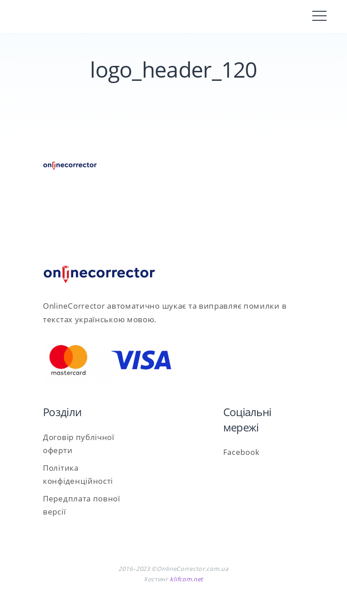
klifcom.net (186, 579)
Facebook (241, 452)
